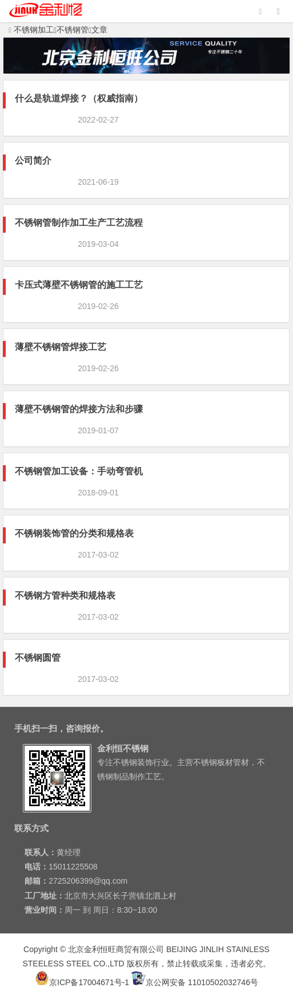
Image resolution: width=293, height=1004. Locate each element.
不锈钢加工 (31, 29)
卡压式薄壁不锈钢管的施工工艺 (79, 285)
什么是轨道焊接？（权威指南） (79, 98)
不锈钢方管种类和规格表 (65, 595)
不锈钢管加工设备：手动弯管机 (79, 471)
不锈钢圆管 (38, 657)
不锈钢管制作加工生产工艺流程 (79, 222)
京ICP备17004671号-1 (82, 982)
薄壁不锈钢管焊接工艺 (60, 347)
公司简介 (33, 160)
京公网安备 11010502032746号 (194, 982)
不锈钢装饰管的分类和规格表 (74, 533)
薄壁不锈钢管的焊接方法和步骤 (79, 409)
